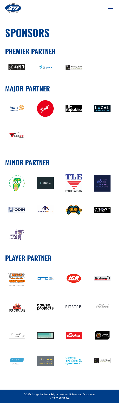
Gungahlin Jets (13, 8)
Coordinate (63, 397)
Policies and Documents (82, 394)
